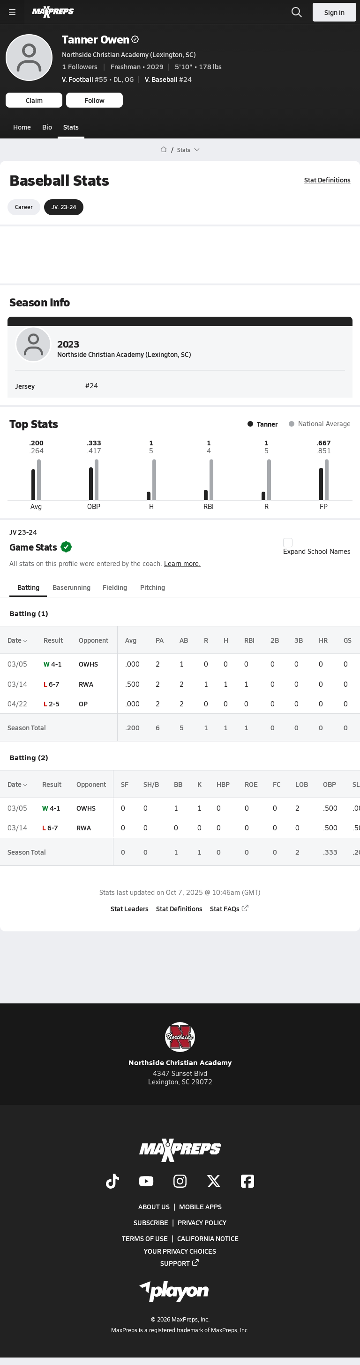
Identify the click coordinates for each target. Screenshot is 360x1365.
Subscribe (151, 1222)
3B (298, 640)
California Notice (208, 1238)
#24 (168, 79)
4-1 (56, 663)
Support (180, 1263)
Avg (130, 640)
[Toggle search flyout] (297, 12)
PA (160, 640)
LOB (301, 784)
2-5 (54, 703)
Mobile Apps (200, 1206)
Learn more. (182, 563)
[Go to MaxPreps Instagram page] (180, 1182)
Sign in (334, 12)
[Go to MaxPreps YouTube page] (146, 1182)
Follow (94, 100)
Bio (47, 126)
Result (53, 640)
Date (17, 640)
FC (276, 784)
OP (83, 703)
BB (178, 784)
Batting (28, 587)
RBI (249, 640)
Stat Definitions (327, 179)
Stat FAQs (229, 908)
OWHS (88, 663)
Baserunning (71, 587)
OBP (329, 784)
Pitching (152, 587)
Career (24, 207)
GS (348, 640)
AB (184, 640)
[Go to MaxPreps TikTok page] (112, 1182)
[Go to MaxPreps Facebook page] (247, 1182)
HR (323, 640)
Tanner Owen (100, 39)
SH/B (151, 784)
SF (124, 784)
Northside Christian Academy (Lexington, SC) (129, 54)
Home (22, 126)
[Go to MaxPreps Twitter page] (213, 1182)
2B (274, 640)
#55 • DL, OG (98, 79)
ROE (251, 784)
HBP (223, 784)
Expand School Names (317, 547)
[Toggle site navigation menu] (12, 12)
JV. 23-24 (64, 207)
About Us (154, 1206)
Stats (71, 126)
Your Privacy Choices (180, 1251)
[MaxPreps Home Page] (163, 149)
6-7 (54, 683)
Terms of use (145, 1238)
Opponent (93, 640)
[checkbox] (287, 542)
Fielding (115, 587)
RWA (86, 683)
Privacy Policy (202, 1222)
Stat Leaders (130, 908)
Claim (34, 100)
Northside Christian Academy (180, 1044)
